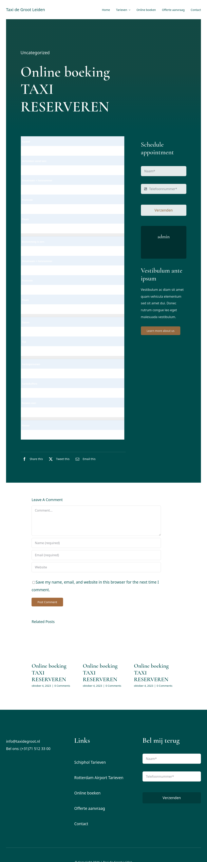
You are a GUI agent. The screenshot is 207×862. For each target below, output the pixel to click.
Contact (81, 823)
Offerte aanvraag (89, 808)
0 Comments (62, 685)
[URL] (96, 567)
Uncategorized (35, 53)
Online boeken (87, 793)
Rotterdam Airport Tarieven (98, 777)
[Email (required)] (96, 555)
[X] (58, 459)
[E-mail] (85, 459)
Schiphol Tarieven (90, 762)
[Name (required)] (96, 543)
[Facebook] (32, 459)
